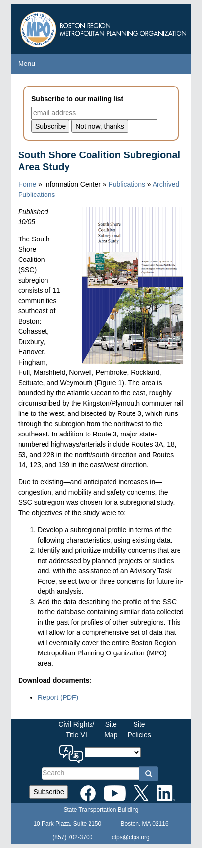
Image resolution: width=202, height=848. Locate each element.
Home (27, 184)
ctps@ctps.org (131, 837)
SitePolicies (139, 729)
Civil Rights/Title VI (76, 729)
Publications (126, 184)
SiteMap (110, 729)
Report (58, 697)
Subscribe (48, 792)
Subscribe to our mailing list (77, 99)
